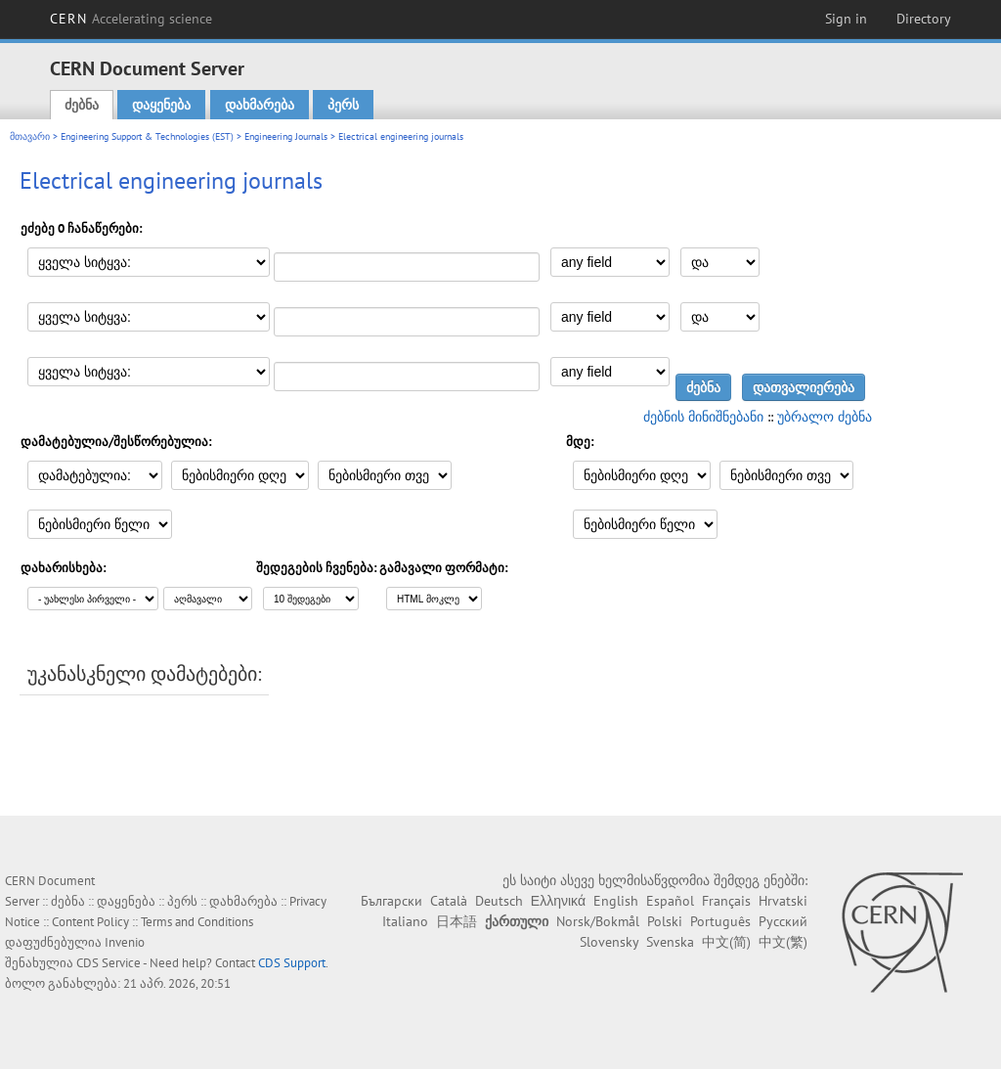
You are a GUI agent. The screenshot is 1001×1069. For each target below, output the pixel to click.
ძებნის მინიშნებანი (703, 416)
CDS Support (292, 963)
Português (720, 921)
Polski (664, 921)
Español (670, 901)
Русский (783, 921)
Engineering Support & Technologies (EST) (147, 136)
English (615, 901)
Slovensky (609, 942)
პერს (343, 104)
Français (726, 901)
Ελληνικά (558, 901)
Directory (923, 18)
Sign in (846, 18)
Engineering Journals (285, 136)
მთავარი (30, 136)
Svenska (670, 942)
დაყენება (161, 104)
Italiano (405, 921)
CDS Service (108, 963)
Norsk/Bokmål (597, 921)
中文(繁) (783, 942)
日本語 (456, 921)
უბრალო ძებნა (824, 416)
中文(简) (726, 942)
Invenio (125, 942)
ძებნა (82, 104)
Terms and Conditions (197, 921)
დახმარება (259, 104)
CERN (131, 18)
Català (448, 901)
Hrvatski (783, 901)
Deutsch (499, 901)
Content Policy (90, 921)
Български (391, 901)
